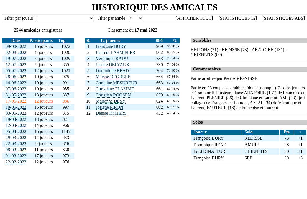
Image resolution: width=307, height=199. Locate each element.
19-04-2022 (16, 119)
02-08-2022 (16, 52)
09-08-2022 (16, 46)
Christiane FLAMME (115, 89)
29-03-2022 (16, 137)
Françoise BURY (111, 46)
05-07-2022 (16, 70)
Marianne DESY (110, 101)
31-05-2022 (16, 95)
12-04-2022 (16, 125)
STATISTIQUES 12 (237, 18)
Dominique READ (112, 70)
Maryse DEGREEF (113, 76)
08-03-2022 (16, 149)
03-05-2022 (16, 113)
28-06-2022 (16, 76)
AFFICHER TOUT (194, 18)
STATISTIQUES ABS (283, 18)
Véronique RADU (112, 58)
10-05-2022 (16, 107)
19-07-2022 (16, 58)
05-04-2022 (16, 131)
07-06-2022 (16, 89)
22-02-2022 (16, 161)
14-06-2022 (16, 82)
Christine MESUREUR (116, 82)
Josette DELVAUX (112, 64)
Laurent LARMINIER (115, 52)
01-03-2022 (16, 155)
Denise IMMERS (111, 113)
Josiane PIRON (109, 107)
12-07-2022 (16, 64)
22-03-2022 (16, 143)
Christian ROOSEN (113, 95)
